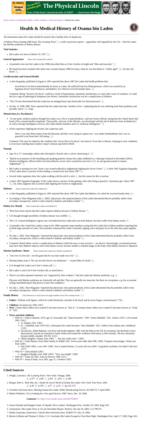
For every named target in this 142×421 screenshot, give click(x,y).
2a (48, 54)
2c (93, 89)
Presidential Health (24, 20)
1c (70, 216)
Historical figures (56, 20)
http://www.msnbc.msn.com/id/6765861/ (59, 399)
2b (120, 69)
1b (92, 154)
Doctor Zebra (8, 20)
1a (17, 72)
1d (76, 256)
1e (93, 260)
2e (52, 136)
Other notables (40, 20)
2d (26, 109)
